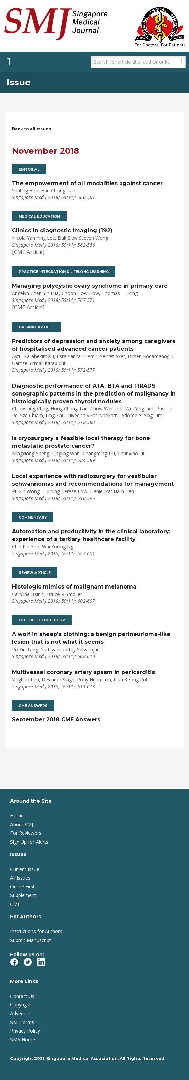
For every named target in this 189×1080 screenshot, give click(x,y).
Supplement (23, 895)
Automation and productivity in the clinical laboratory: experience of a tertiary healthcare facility (91, 535)
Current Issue (24, 869)
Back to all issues (31, 128)
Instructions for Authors (36, 931)
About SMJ (21, 824)
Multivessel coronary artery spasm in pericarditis (83, 672)
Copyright (20, 1004)
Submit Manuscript (30, 940)
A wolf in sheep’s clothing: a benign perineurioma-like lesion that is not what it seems (91, 638)
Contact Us (22, 996)
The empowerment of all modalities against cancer (87, 183)
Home (17, 815)
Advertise (20, 1013)
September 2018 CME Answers (56, 719)
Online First (22, 886)
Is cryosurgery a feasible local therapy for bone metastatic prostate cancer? (81, 442)
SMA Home (22, 1039)
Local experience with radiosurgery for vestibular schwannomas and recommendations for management (93, 480)
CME (15, 904)
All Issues (20, 877)
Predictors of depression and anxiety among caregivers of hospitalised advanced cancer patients (93, 345)
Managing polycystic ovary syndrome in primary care (90, 286)
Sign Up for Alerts (29, 841)
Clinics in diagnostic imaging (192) (62, 230)
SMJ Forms (22, 1022)
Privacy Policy (25, 1030)
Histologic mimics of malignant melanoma (74, 586)
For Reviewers (25, 833)
